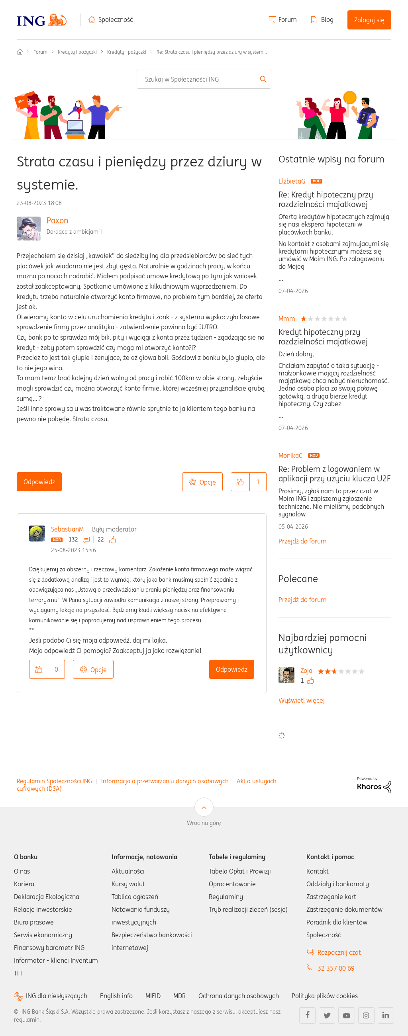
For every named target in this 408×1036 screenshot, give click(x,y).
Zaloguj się (369, 20)
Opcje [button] (208, 482)
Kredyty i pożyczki (77, 52)
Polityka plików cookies (325, 996)
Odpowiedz (39, 482)
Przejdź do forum (303, 541)
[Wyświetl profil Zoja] (308, 670)
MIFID (153, 996)
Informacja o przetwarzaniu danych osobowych (165, 781)
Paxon (58, 220)
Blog (327, 19)
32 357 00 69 (336, 968)
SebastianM (67, 529)
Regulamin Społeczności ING (54, 781)
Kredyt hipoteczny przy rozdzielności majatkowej (323, 336)
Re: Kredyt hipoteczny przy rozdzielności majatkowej (326, 199)
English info (116, 996)
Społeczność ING (20, 52)
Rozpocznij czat (339, 952)
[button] (240, 481)
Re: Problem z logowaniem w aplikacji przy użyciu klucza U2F (334, 473)
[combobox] (204, 79)
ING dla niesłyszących (56, 996)
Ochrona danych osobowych (238, 996)
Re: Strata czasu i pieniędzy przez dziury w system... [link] (212, 52)
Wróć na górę (204, 823)
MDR (179, 996)
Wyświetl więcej (302, 700)
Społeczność (115, 19)
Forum (288, 19)
